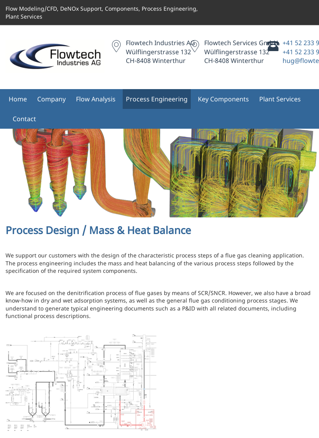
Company (51, 99)
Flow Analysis (96, 99)
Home (18, 99)
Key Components (223, 99)
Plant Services (280, 99)
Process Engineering (157, 99)
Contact (24, 118)
